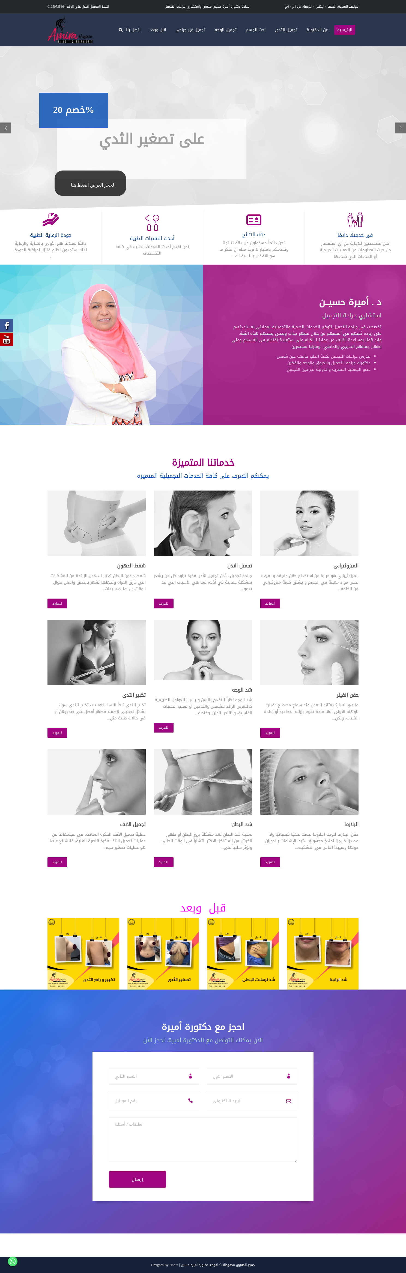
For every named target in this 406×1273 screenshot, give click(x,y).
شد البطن (241, 824)
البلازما (351, 824)
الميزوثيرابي (346, 565)
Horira (173, 1265)
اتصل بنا (133, 30)
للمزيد (57, 603)
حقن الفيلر (348, 695)
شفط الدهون (131, 565)
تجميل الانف (133, 824)
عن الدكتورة (317, 30)
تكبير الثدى (134, 695)
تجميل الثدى (286, 30)
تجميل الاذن (239, 565)
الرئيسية (344, 30)
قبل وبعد (158, 30)
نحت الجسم (256, 30)
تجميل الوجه (226, 30)
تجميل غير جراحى (190, 30)
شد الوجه (242, 690)
